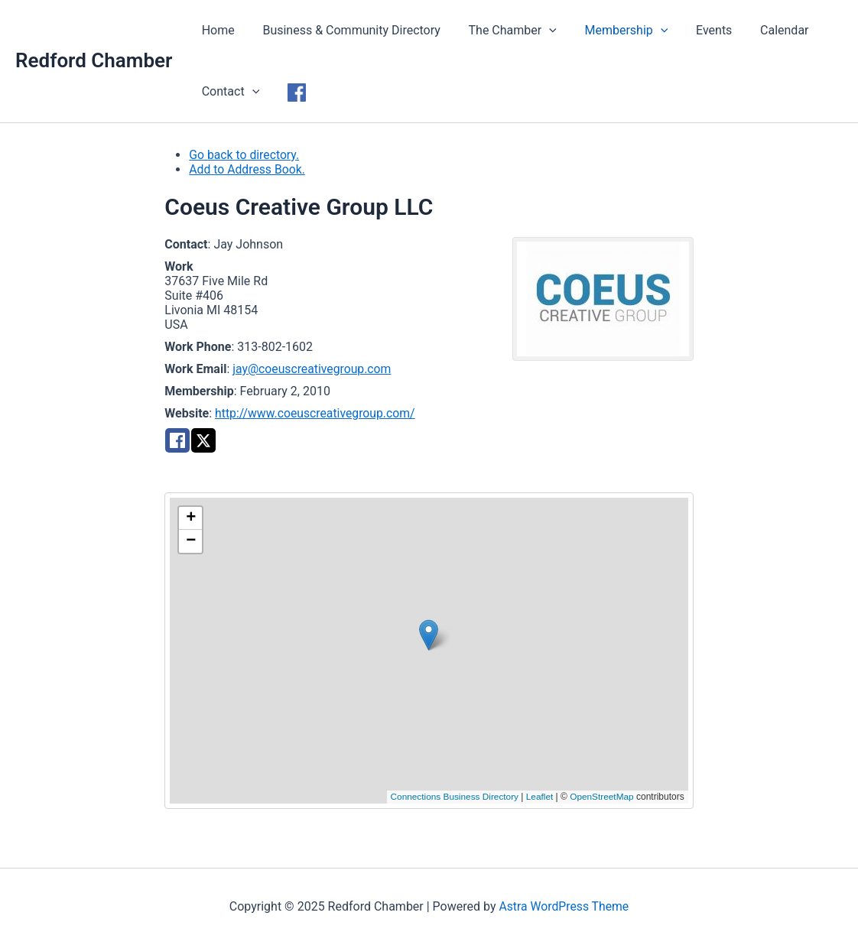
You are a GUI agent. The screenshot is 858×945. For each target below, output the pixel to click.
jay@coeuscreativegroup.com (312, 369)
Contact (229, 91)
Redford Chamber (93, 60)
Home (216, 30)
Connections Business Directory (452, 796)
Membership (613, 30)
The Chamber (504, 30)
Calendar (764, 30)
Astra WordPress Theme (563, 906)
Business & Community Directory (345, 30)
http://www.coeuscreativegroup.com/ (316, 413)
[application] (540, 30)
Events (698, 30)
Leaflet (538, 796)
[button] (428, 635)
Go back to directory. (245, 155)
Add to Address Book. (248, 169)
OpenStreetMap (601, 796)
